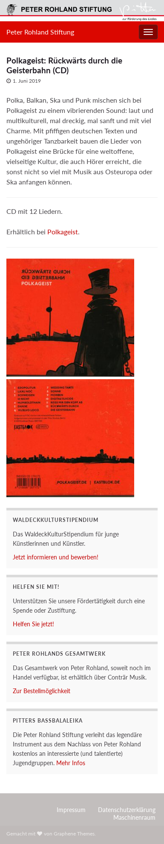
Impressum (71, 809)
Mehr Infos (70, 762)
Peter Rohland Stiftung (40, 32)
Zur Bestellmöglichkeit (41, 690)
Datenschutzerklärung (126, 809)
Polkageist (62, 232)
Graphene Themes (74, 833)
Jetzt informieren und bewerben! (55, 557)
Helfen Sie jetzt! (33, 624)
